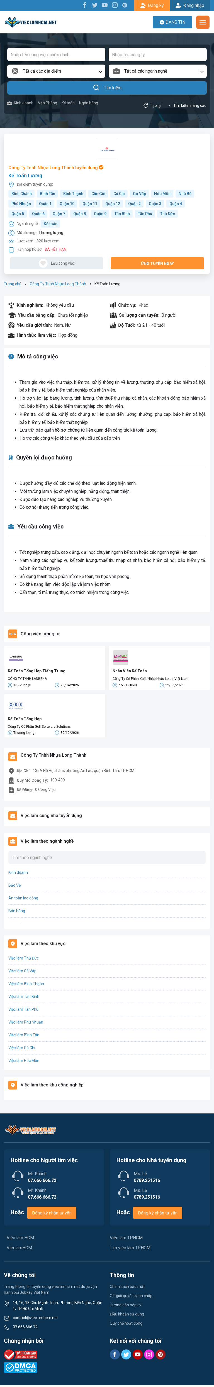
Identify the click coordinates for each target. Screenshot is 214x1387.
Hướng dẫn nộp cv (125, 1307)
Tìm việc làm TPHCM (130, 1249)
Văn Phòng (47, 103)
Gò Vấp (139, 193)
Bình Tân (47, 193)
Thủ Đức (167, 214)
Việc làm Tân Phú (23, 1011)
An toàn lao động (23, 900)
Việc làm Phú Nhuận (25, 1024)
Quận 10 (67, 203)
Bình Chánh (21, 193)
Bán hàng (16, 913)
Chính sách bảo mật (127, 1288)
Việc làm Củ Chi (21, 1049)
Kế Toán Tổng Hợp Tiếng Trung (36, 671)
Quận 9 (100, 214)
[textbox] (56, 71)
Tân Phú (145, 214)
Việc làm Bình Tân (23, 1037)
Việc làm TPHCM (126, 1239)
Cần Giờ (98, 193)
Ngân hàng (88, 103)
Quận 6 (38, 214)
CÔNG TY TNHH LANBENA (27, 679)
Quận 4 (175, 203)
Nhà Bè (185, 193)
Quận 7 (59, 214)
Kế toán (68, 103)
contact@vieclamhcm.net (35, 1319)
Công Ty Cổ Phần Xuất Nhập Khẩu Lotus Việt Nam (150, 679)
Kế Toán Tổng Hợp (25, 719)
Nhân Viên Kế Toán (130, 671)
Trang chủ (12, 284)
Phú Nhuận (21, 203)
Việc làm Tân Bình (23, 998)
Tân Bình (122, 214)
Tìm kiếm (107, 88)
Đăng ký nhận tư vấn (52, 1215)
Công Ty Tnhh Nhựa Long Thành (58, 284)
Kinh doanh (20, 103)
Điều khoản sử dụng (127, 1316)
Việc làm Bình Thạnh (26, 985)
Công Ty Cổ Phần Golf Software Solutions (39, 727)
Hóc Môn (162, 193)
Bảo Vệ (14, 887)
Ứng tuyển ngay (157, 263)
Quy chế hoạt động (126, 1325)
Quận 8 (79, 214)
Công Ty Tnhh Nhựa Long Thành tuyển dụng (55, 167)
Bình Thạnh (73, 193)
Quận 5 (17, 214)
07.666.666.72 (25, 1329)
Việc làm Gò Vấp (22, 973)
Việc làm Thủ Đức (23, 960)
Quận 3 (155, 203)
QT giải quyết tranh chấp (131, 1297)
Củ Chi (119, 193)
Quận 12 (112, 203)
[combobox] (56, 71)
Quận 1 (45, 203)
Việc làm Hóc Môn (23, 1062)
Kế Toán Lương (25, 175)
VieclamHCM (19, 1249)
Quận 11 (89, 203)
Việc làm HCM (20, 1239)
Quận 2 (134, 203)
